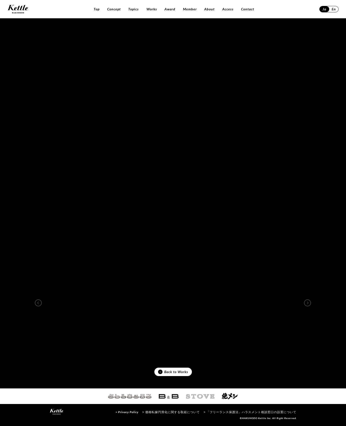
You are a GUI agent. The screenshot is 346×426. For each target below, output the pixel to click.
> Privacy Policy (127, 412)
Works (151, 9)
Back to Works (173, 372)
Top (97, 9)
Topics (133, 9)
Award (169, 9)
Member (190, 9)
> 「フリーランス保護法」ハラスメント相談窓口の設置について (250, 412)
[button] (38, 302)
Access (228, 9)
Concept (114, 9)
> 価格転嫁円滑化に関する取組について (171, 412)
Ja (324, 9)
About (209, 9)
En (334, 9)
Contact (247, 9)
